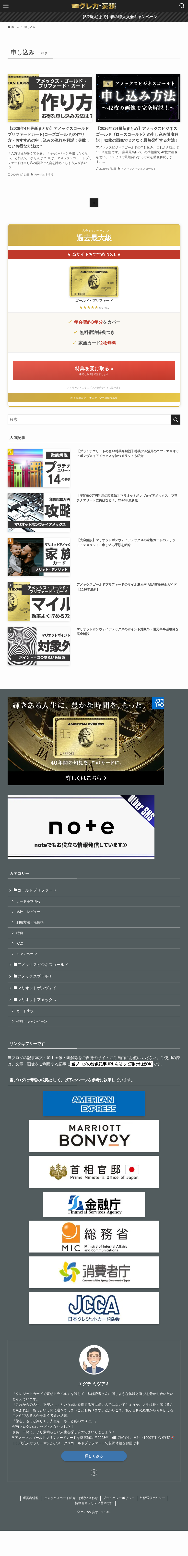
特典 (19, 933)
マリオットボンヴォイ (35, 988)
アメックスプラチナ (33, 976)
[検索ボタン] (182, 6)
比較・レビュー (28, 912)
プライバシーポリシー (119, 1498)
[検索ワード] (94, 419)
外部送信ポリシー (152, 1498)
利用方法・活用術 (30, 922)
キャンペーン (26, 954)
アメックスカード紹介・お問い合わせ (71, 1498)
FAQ (20, 943)
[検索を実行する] (175, 419)
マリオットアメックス (35, 1000)
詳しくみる (94, 1456)
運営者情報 (31, 1498)
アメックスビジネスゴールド (40, 965)
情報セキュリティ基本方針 (94, 1503)
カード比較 (25, 1011)
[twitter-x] (94, 1472)
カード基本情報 (28, 901)
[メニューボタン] (6, 6)
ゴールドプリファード (35, 890)
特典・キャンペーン (31, 1021)
